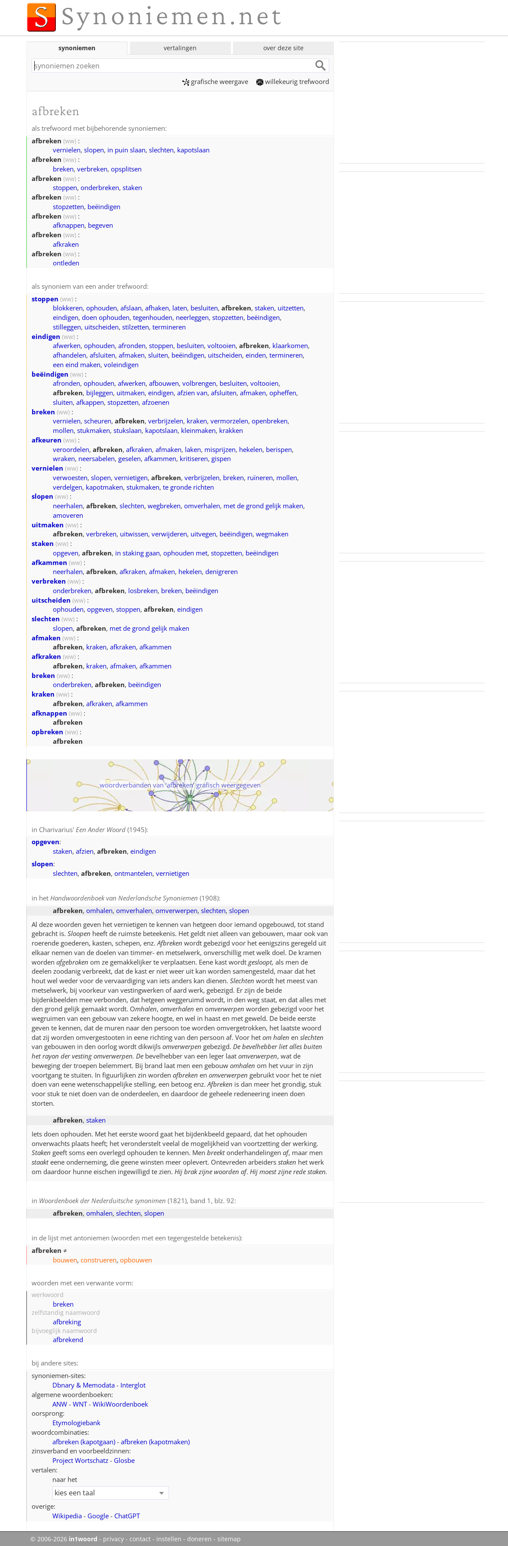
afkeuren (46, 439)
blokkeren (68, 307)
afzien (85, 850)
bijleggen (99, 391)
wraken (64, 457)
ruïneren (260, 476)
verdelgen (67, 486)
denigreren (221, 570)
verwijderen (169, 533)
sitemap (229, 1536)
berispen (279, 448)
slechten (161, 149)
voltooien (221, 344)
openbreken (270, 420)
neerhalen (68, 504)
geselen (129, 457)
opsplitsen (126, 168)
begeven (100, 224)
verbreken (92, 168)
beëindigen (103, 206)
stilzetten (135, 326)
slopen (94, 149)
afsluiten (102, 354)
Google (98, 1512)
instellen (168, 1536)
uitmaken (130, 391)
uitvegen (203, 533)
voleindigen (121, 363)
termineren (169, 326)
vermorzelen (229, 420)
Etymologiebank (76, 1419)
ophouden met (185, 552)
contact (140, 1536)
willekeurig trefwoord (292, 81)
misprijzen (220, 448)
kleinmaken (198, 429)
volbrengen (199, 382)
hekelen (250, 448)
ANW (59, 1400)
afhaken (157, 307)
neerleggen (192, 316)
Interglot (133, 1381)
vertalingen (180, 48)
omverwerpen (176, 908)
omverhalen (202, 504)
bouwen (65, 1257)
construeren (98, 1257)
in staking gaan (137, 552)
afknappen (68, 224)
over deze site (283, 48)
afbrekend (68, 1336)
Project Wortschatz (80, 1456)
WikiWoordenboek (120, 1400)
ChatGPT (127, 1512)
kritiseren (194, 457)
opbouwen (136, 1257)
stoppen (65, 187)
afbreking (67, 1318)
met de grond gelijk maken (263, 504)
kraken (197, 420)
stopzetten (68, 206)
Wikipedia (67, 1512)
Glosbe (124, 1456)
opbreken (47, 730)
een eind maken (76, 363)
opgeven (65, 552)
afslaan (131, 307)
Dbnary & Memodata (83, 1381)
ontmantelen (133, 872)
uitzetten (291, 307)
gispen (221, 457)
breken (63, 168)
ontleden (66, 262)
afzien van (192, 391)
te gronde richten (188, 486)
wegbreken (164, 504)
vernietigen (131, 476)
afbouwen (164, 382)
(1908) (134, 896)
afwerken (67, 344)
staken (132, 187)
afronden (132, 344)
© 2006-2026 (63, 1536)
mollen (63, 429)
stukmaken (93, 429)
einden (256, 354)
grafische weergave (215, 81)
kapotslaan (193, 149)
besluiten (204, 307)
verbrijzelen (165, 420)
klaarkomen (290, 344)
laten (179, 307)
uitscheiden (101, 326)
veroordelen (71, 448)
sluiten (158, 354)
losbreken (143, 589)
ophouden (101, 307)
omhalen (99, 908)
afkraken (66, 243)
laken (193, 448)
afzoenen (155, 401)
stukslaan (127, 429)
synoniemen (76, 48)
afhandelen (69, 354)
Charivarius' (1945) (92, 828)
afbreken (83, 1438)
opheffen (282, 391)
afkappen (90, 401)
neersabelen (96, 457)
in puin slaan (126, 149)
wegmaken (272, 533)
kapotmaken (104, 486)
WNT (80, 1400)
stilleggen (67, 326)
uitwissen (134, 533)
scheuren (97, 420)
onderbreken (100, 187)
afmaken (132, 354)
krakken (231, 429)
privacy (113, 1536)
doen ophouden (105, 316)
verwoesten (70, 476)
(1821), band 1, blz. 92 (136, 1198)
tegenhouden (152, 316)
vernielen (67, 149)
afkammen (160, 457)
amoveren (68, 514)
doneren (199, 1536)
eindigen (65, 316)
